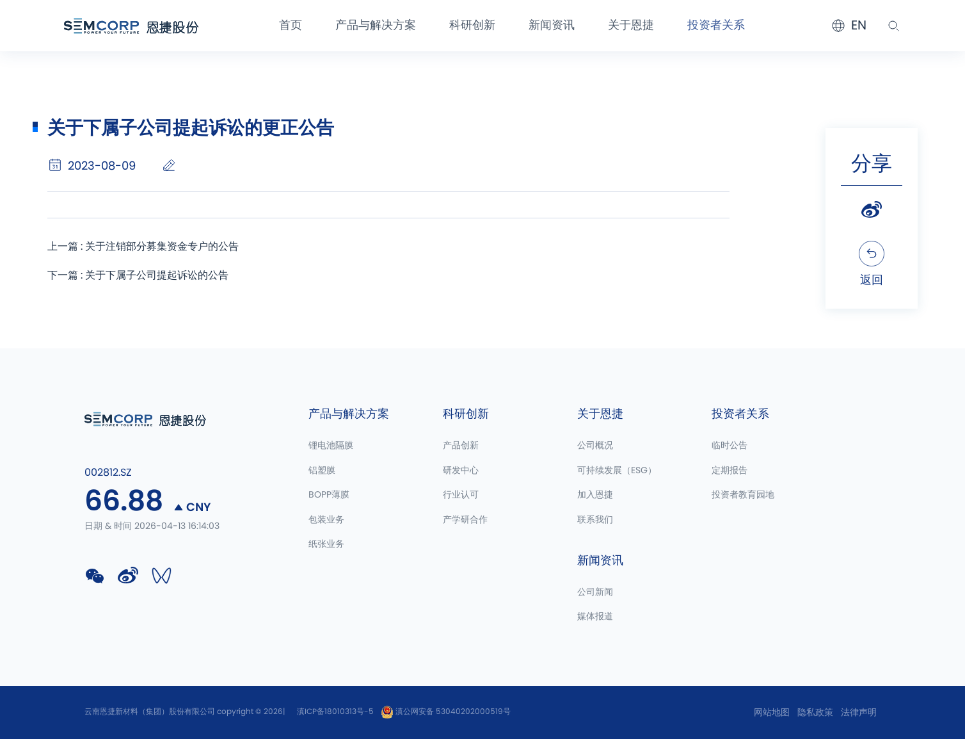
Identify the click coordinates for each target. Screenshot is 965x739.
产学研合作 (465, 520)
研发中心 (461, 470)
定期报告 (729, 470)
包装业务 (326, 520)
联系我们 (595, 520)
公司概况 (595, 445)
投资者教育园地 (743, 495)
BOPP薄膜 (328, 495)
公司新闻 (595, 592)
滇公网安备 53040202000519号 (446, 711)
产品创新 (461, 445)
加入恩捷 (595, 495)
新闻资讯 (552, 25)
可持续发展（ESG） (617, 470)
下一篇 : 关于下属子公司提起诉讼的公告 (137, 275)
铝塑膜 (321, 470)
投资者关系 (716, 25)
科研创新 (472, 25)
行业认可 (461, 495)
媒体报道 (595, 616)
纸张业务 (326, 544)
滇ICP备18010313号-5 (335, 711)
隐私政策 (815, 712)
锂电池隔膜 (330, 445)
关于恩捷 (631, 25)
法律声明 (859, 712)
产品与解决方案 (375, 25)
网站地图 (772, 712)
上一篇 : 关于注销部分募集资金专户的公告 (143, 246)
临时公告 (729, 445)
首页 (290, 25)
